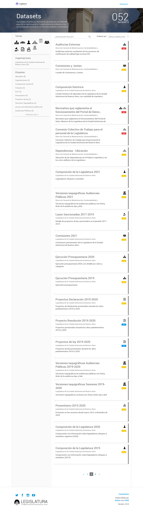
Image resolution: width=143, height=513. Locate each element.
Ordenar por (101, 36)
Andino (117, 500)
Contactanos (124, 494)
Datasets (124, 4)
